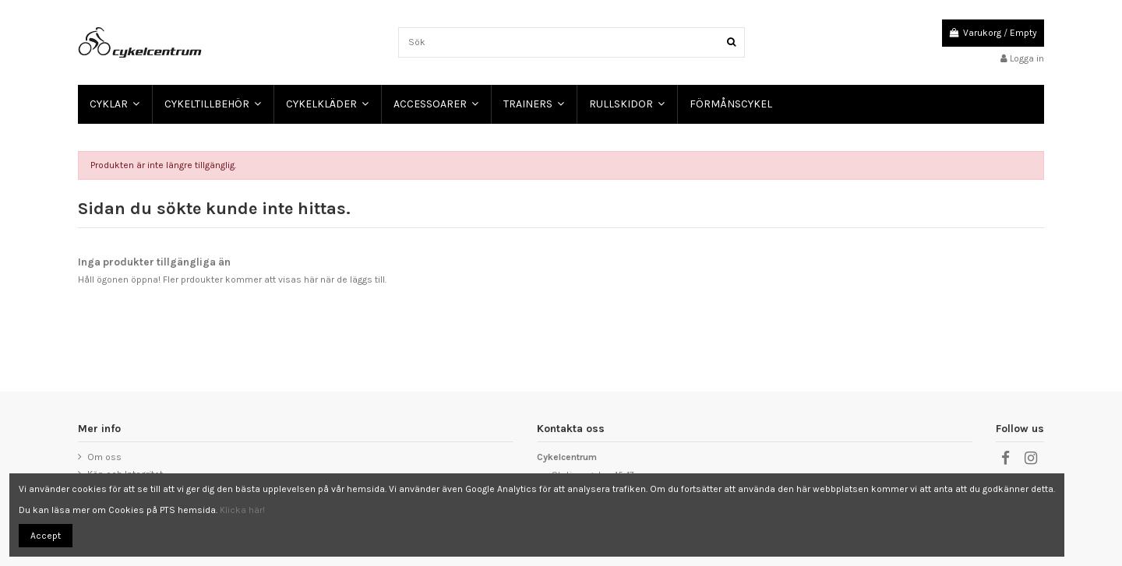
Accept (45, 535)
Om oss (104, 457)
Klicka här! (242, 509)
